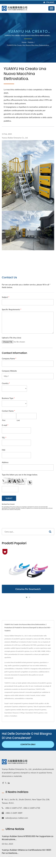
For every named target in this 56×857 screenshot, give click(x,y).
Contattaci (13, 716)
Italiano (50, 2)
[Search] (24, 531)
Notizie (30, 42)
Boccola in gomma (28, 710)
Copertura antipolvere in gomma (22, 706)
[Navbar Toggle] (51, 8)
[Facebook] (3, 783)
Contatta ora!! (28, 744)
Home (24, 42)
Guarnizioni (8, 713)
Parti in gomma (38, 713)
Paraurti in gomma (40, 710)
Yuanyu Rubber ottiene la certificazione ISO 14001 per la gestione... (26, 852)
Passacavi (16, 713)
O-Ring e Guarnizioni (26, 713)
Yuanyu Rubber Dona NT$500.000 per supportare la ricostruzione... (27, 838)
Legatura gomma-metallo (13, 710)
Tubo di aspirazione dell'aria (42, 706)
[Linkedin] (9, 783)
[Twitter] (6, 783)
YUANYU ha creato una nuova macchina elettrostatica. (28, 45)
